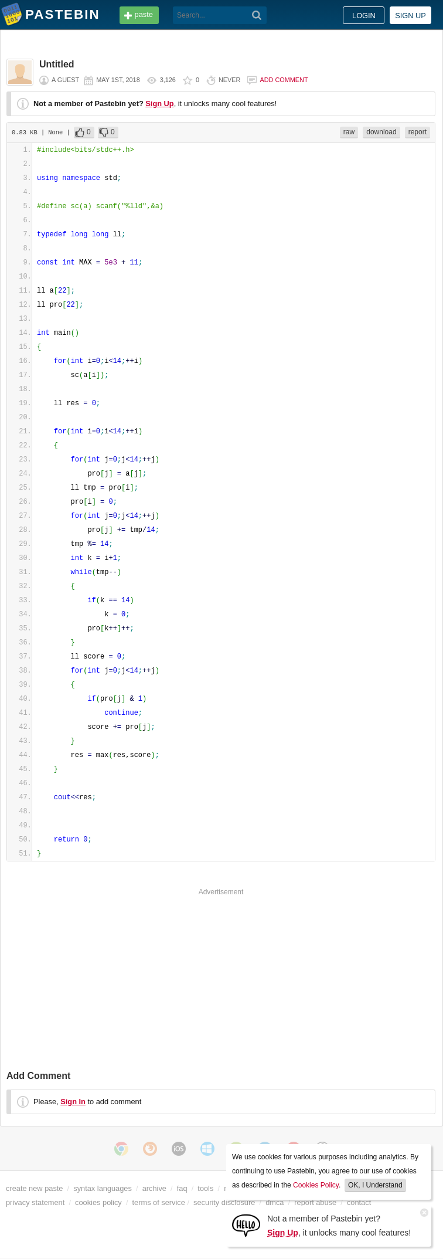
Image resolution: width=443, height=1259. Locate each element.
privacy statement (35, 1202)
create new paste (34, 1188)
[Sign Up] (246, 1225)
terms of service (158, 1202)
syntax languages (102, 1188)
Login (364, 15)
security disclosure (224, 1202)
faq (182, 1188)
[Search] (257, 15)
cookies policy (98, 1202)
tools (205, 1188)
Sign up (410, 15)
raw (349, 132)
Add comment (284, 79)
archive (154, 1188)
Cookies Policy (316, 1185)
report (417, 132)
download (381, 132)
